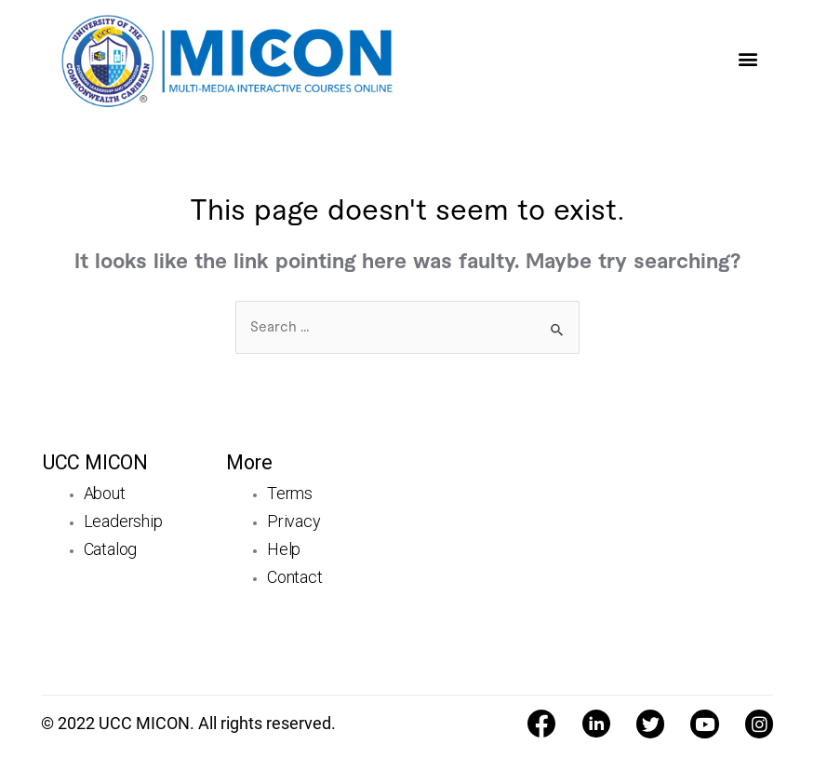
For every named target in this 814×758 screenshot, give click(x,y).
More (249, 462)
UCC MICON (95, 462)
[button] (747, 58)
